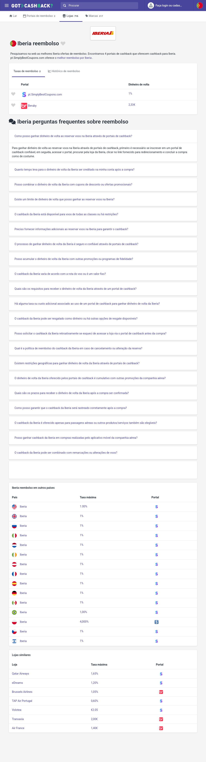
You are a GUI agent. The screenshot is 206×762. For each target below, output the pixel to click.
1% (130, 93)
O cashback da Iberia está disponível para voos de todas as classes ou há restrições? (66, 214)
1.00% (83, 506)
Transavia (18, 719)
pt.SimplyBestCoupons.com (45, 94)
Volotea (16, 709)
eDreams (17, 682)
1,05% (94, 691)
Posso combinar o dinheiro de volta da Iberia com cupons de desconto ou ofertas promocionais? (73, 184)
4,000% (84, 621)
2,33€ (132, 104)
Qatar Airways (20, 673)
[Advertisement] (103, 470)
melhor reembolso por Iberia (74, 57)
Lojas (71, 16)
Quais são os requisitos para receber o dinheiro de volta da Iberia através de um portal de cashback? (76, 288)
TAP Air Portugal (22, 700)
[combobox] (98, 5)
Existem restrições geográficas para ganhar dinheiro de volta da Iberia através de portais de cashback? (77, 363)
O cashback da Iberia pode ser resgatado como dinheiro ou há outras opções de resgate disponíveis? (76, 318)
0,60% (94, 700)
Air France (18, 728)
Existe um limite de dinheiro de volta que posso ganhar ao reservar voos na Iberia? (64, 199)
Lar (13, 15)
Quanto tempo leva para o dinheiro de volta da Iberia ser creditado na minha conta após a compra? (74, 169)
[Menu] (6, 5)
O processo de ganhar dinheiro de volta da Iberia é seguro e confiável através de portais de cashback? (76, 244)
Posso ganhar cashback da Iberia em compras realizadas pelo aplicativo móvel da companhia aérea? (76, 437)
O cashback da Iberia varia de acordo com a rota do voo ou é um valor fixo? (60, 273)
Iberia (23, 506)
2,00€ (94, 719)
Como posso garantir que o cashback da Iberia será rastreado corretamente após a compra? (71, 408)
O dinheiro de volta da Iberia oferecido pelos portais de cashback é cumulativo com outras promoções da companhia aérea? (90, 378)
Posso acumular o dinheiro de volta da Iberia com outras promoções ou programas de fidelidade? (74, 259)
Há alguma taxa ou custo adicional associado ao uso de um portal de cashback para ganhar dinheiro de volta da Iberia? (87, 303)
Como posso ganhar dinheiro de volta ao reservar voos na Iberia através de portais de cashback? (73, 136)
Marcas (95, 16)
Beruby (32, 105)
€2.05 (94, 709)
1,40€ (94, 728)
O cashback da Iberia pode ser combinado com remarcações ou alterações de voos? (66, 452)
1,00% (83, 612)
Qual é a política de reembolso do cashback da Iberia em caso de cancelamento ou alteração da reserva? (78, 348)
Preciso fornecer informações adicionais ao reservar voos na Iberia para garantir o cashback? (71, 229)
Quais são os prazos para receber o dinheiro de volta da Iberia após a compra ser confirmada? (72, 393)
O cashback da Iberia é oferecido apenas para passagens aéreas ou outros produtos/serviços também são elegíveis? (86, 422)
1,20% (94, 682)
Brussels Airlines (22, 691)
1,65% (94, 673)
